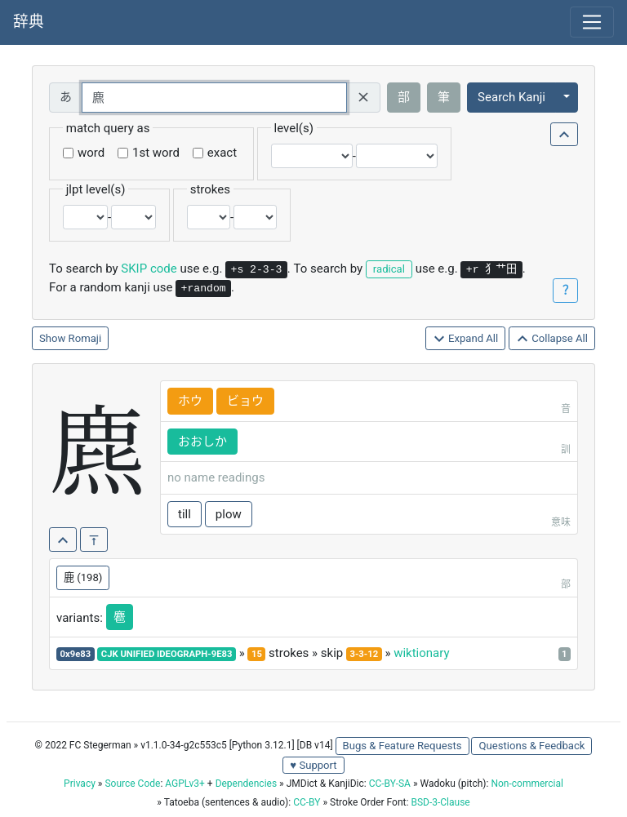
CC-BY (306, 802)
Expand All (466, 339)
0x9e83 (75, 654)
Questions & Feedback (531, 745)
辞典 (28, 22)
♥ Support (313, 765)
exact (222, 152)
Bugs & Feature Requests (402, 745)
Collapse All (552, 339)
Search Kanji (511, 97)
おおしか (202, 441)
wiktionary (421, 653)
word (91, 152)
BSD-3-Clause (440, 802)
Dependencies (246, 783)
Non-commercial (527, 783)
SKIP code (148, 268)
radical (389, 269)
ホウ (190, 400)
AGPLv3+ (185, 783)
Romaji (85, 338)
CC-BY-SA (390, 783)
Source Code (132, 783)
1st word (156, 152)
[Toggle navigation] (592, 22)
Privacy (80, 783)
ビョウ (245, 400)
